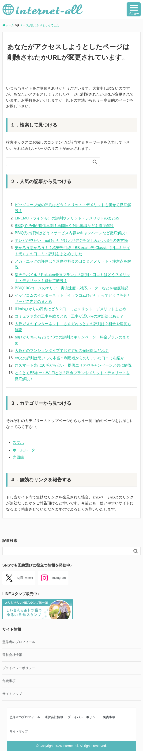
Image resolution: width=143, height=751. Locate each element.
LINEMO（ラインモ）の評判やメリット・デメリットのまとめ (67, 218)
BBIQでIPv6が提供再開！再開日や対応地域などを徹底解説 (64, 226)
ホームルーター (26, 450)
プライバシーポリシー (18, 668)
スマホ (18, 442)
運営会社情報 (12, 655)
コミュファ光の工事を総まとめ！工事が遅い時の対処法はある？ (69, 316)
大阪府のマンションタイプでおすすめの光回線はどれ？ (62, 351)
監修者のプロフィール (18, 642)
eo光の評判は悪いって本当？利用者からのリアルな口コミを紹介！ (71, 358)
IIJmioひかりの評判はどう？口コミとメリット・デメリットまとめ (70, 309)
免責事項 (8, 681)
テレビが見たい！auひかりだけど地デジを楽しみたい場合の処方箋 (71, 240)
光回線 (18, 457)
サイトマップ (12, 694)
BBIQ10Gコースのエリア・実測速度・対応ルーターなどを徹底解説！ (73, 288)
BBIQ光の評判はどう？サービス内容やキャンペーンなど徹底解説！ (72, 233)
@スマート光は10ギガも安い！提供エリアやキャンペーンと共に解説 (73, 365)
